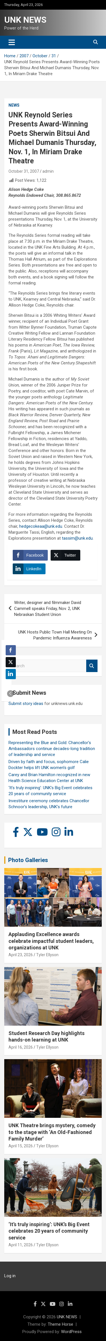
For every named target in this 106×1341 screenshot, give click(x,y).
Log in (10, 1275)
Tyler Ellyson (47, 955)
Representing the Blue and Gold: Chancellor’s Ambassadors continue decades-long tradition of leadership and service (51, 748)
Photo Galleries (28, 860)
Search (92, 666)
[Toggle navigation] (11, 42)
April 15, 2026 (20, 1146)
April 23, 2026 (20, 955)
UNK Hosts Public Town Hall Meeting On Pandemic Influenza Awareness (55, 635)
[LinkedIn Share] (29, 568)
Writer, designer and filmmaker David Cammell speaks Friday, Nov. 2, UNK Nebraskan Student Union (47, 608)
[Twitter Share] (65, 555)
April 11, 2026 (20, 1245)
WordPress (71, 1331)
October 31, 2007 (23, 171)
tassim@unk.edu (77, 538)
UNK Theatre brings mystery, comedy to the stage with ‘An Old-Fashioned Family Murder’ (52, 1132)
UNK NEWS (25, 20)
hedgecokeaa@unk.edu (40, 526)
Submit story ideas (25, 703)
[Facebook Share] (30, 555)
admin (48, 171)
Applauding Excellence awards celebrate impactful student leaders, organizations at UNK (51, 941)
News (14, 105)
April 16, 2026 (20, 1047)
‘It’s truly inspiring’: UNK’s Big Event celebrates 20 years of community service (49, 1231)
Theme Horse (60, 1324)
